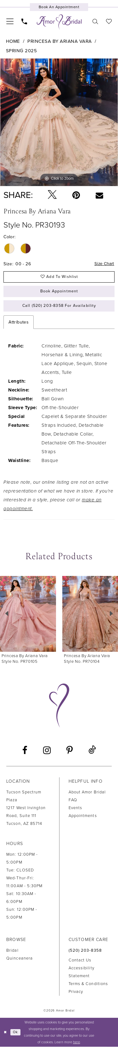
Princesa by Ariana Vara (59, 41)
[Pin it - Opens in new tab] (76, 195)
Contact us (80, 962)
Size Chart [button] (103, 264)
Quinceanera (19, 959)
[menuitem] (10, 21)
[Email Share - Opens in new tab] (99, 195)
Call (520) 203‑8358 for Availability (59, 307)
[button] (10, 21)
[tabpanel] (59, 122)
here (76, 1043)
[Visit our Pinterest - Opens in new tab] (69, 752)
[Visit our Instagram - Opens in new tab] (46, 752)
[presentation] (28, 615)
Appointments (83, 817)
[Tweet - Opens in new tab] (52, 195)
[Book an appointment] (59, 7)
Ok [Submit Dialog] (16, 1033)
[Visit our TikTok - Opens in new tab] (92, 752)
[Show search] (95, 21)
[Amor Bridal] (59, 22)
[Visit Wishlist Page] (109, 21)
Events (75, 809)
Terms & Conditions (88, 985)
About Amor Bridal (87, 793)
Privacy (76, 993)
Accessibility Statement (81, 973)
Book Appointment (59, 292)
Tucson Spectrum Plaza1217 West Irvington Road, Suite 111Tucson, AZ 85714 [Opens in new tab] (26, 809)
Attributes (18, 324)
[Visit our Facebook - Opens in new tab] (25, 752)
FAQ (73, 801)
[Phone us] (24, 21)
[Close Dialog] (5, 1034)
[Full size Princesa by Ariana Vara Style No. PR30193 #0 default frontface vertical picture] (59, 122)
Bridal (12, 952)
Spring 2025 (21, 51)
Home (13, 41)
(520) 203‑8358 (85, 952)
